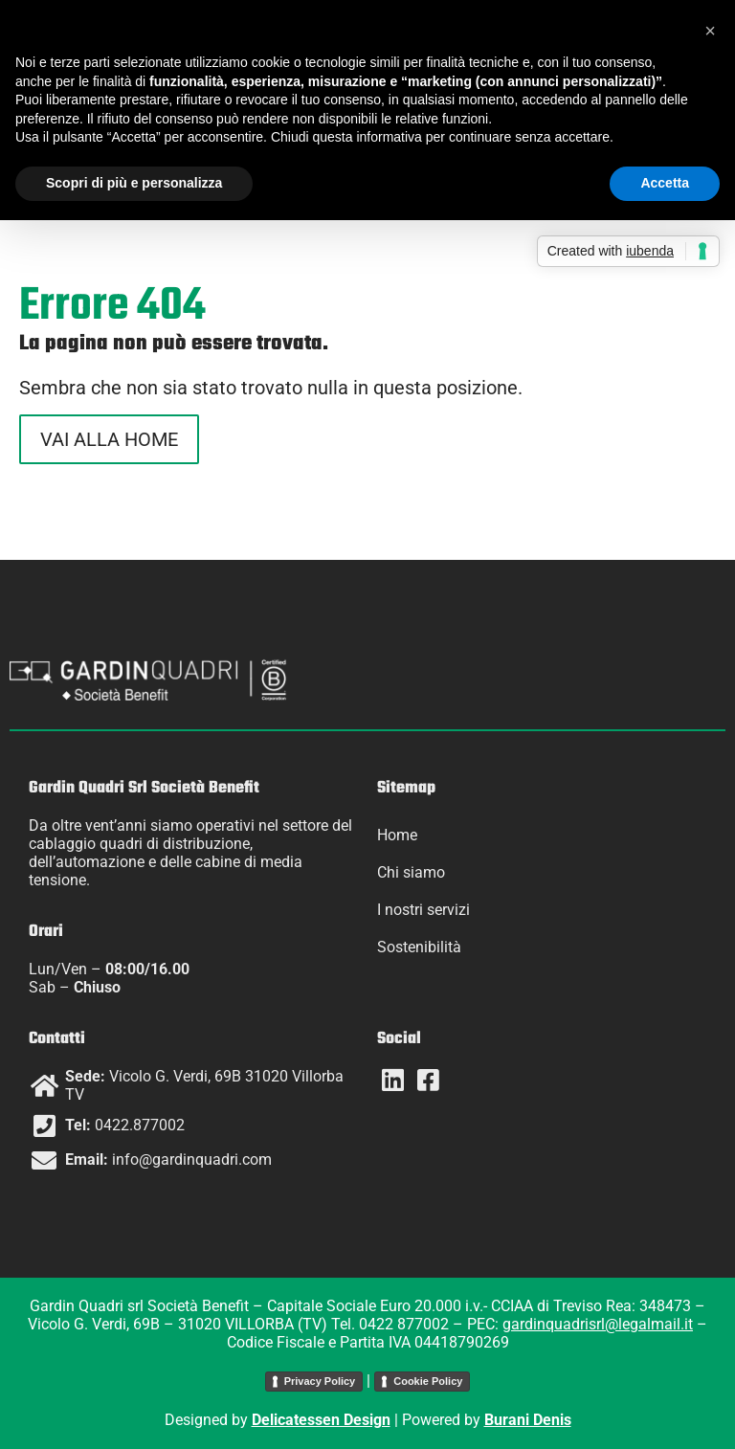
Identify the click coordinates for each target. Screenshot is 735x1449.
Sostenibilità (419, 947)
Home (397, 835)
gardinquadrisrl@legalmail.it (597, 1324)
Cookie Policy (427, 1381)
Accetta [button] (664, 182)
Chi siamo (411, 872)
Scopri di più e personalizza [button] (134, 182)
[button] (710, 30)
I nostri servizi (423, 910)
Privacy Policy (320, 1381)
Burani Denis (527, 1420)
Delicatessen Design (321, 1420)
